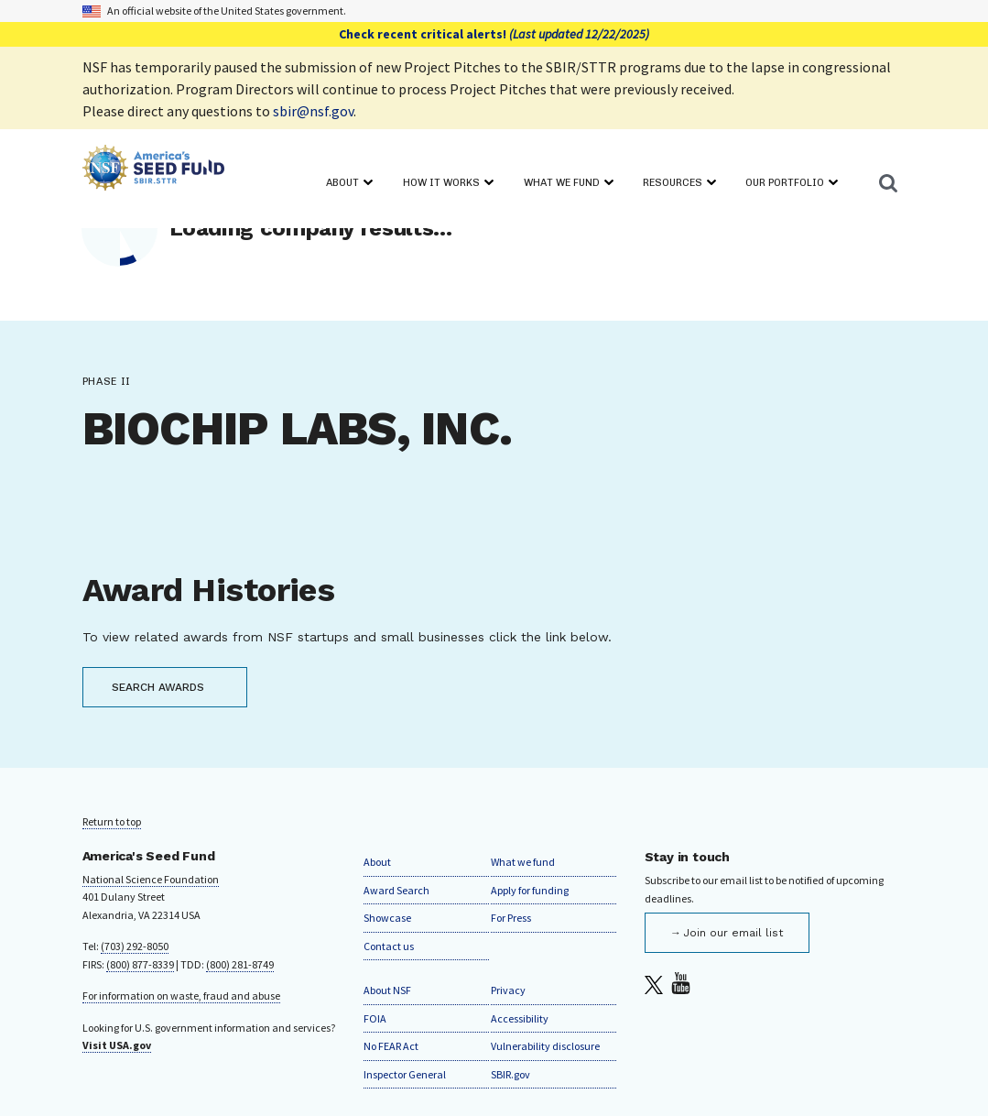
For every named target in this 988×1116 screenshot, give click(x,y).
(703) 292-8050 (134, 946)
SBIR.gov (510, 1074)
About (377, 862)
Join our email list (733, 932)
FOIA (375, 1018)
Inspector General (405, 1074)
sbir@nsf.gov (313, 111)
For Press (511, 918)
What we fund (523, 862)
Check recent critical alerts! (494, 34)
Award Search (396, 890)
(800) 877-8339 (140, 964)
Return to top (111, 821)
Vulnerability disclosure (545, 1046)
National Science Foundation (150, 879)
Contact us (389, 946)
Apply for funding (530, 890)
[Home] (153, 171)
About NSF (387, 990)
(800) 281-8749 (240, 964)
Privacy (508, 990)
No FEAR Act (391, 1046)
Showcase (387, 918)
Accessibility (519, 1018)
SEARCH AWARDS (158, 687)
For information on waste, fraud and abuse (181, 995)
